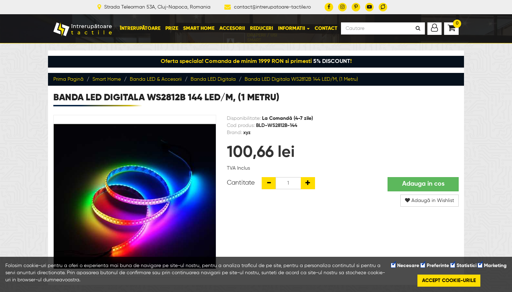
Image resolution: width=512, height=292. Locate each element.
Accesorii (232, 28)
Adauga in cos (423, 184)
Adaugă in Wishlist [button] (429, 200)
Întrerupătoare (140, 28)
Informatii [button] (294, 28)
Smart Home (198, 28)
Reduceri (261, 28)
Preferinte (435, 265)
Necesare (405, 265)
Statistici (463, 265)
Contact (326, 28)
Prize (171, 28)
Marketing (492, 265)
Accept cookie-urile (449, 280)
